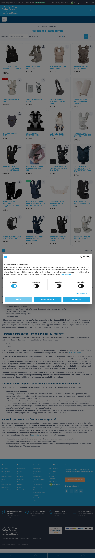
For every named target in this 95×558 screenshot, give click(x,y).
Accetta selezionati (47, 299)
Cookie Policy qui (67, 274)
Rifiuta (18, 299)
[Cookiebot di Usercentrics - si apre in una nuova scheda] (82, 257)
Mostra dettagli (81, 293)
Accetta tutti (76, 299)
